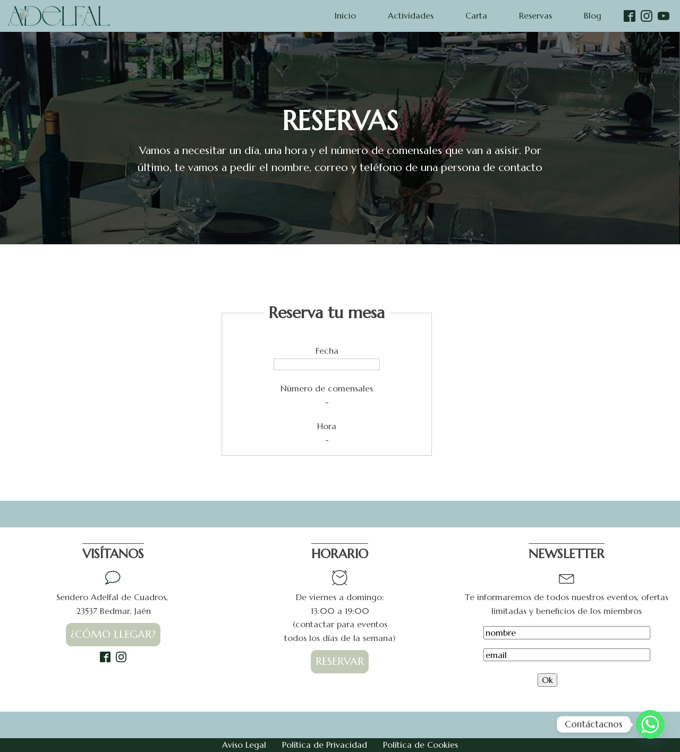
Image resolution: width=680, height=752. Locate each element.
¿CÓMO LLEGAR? (113, 634)
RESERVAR (340, 661)
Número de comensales (326, 388)
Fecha (327, 350)
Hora (326, 426)
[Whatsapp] (650, 724)
